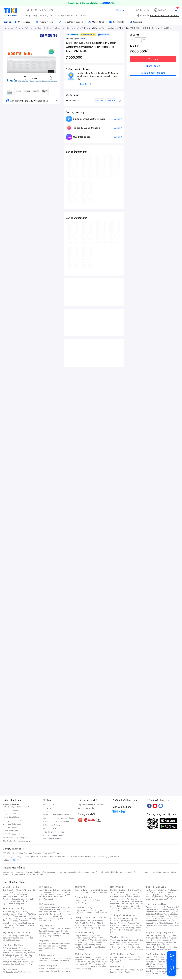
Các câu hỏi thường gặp (12, 810)
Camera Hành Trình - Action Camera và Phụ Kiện (161, 940)
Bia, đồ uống (12, 921)
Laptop (97, 928)
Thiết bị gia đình (24, 972)
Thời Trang (132, 890)
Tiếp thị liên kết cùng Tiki (53, 832)
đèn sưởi (158, 957)
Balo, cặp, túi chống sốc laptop (91, 891)
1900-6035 (14, 804)
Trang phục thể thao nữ (155, 907)
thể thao (84, 15)
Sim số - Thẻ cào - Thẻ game (131, 949)
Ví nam (41, 969)
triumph (100, 872)
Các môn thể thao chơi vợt (162, 919)
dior (12, 872)
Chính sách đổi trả (10, 827)
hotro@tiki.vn (23, 838)
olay (152, 872)
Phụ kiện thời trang (84, 897)
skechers (86, 872)
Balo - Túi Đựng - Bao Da (161, 942)
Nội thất (86, 940)
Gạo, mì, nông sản (16, 918)
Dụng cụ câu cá (158, 916)
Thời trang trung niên (52, 899)
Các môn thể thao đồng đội (162, 918)
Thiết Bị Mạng (88, 925)
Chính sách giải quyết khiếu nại (56, 822)
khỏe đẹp (59, 15)
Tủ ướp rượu (172, 899)
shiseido (6, 874)
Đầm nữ (48, 890)
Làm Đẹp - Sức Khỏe (13, 945)
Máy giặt (154, 894)
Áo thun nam (44, 907)
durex (59, 872)
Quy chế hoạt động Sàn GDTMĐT (91, 804)
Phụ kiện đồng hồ (86, 913)
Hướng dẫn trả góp (10, 831)
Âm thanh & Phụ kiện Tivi (156, 890)
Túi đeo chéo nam (53, 969)
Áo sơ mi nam (54, 909)
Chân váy (56, 894)
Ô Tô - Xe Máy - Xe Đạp (122, 954)
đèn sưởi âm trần (158, 973)
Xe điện (134, 957)
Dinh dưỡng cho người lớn (17, 899)
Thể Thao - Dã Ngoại (156, 904)
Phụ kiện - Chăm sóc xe (120, 957)
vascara (6, 872)
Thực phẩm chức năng (16, 950)
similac (158, 872)
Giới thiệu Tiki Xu (50, 828)
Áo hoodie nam (50, 912)
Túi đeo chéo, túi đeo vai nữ (50, 958)
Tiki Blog (47, 808)
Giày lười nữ (60, 933)
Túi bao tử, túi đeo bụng (60, 971)
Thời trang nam (46, 904)
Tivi (152, 897)
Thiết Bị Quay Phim (160, 947)
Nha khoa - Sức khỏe (125, 947)
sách (77, 15)
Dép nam (51, 946)
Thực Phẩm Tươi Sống (13, 908)
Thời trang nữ (45, 887)
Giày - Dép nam (46, 940)
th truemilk (31, 872)
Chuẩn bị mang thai (16, 904)
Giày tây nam (56, 943)
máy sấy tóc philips (164, 959)
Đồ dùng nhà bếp (10, 972)
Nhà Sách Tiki (117, 966)
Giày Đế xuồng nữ (54, 936)
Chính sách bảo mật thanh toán (56, 815)
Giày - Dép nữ (45, 925)
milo (79, 872)
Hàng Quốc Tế (117, 887)
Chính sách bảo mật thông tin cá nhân (58, 818)
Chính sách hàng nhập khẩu (14, 834)
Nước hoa (12, 962)
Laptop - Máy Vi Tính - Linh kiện (91, 917)
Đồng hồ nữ (88, 910)
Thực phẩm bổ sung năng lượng (162, 924)
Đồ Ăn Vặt (83, 964)
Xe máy (118, 959)
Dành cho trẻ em (15, 923)
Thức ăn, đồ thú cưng (15, 925)
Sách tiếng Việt (116, 970)
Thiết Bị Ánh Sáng (162, 938)
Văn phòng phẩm (131, 970)
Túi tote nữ (53, 961)
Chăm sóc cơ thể (15, 953)
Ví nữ (65, 958)
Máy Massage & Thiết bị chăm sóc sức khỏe (19, 954)
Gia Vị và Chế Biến (86, 962)
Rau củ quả (11, 914)
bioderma (68, 872)
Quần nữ (55, 890)
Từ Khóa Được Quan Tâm (158, 954)
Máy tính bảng (14, 940)
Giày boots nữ (48, 933)
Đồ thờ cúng (84, 947)
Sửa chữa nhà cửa (86, 938)
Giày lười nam (44, 943)
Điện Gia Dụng (10, 969)
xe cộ (41, 15)
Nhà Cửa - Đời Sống (84, 932)
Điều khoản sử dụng (51, 825)
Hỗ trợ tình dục (23, 962)
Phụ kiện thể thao (162, 912)
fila (34, 874)
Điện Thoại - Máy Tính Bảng (17, 932)
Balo (76, 890)
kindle (115, 872)
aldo (94, 872)
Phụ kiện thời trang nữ (83, 900)
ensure (53, 872)
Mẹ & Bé (125, 899)
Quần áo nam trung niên (53, 918)
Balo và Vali (80, 887)
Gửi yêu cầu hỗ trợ (10, 814)
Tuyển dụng (48, 811)
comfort (166, 872)
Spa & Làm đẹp (128, 942)
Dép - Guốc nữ (57, 929)
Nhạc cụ (93, 947)
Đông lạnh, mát (20, 916)
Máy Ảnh (167, 949)
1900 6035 (14, 860)
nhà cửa (69, 15)
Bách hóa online (122, 901)
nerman (123, 872)
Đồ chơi (28, 890)
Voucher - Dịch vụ (119, 937)
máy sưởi (150, 957)
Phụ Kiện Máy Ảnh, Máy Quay (158, 936)
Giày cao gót (44, 929)
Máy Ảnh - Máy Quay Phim (159, 932)
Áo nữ (41, 890)
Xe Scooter (132, 959)
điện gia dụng (30, 15)
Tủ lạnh (154, 892)
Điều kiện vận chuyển (52, 839)
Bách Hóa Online (83, 954)
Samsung (82, 39)
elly (74, 872)
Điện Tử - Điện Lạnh (156, 887)
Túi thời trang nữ (47, 955)
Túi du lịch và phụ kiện (89, 890)
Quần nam (54, 907)
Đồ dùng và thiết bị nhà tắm (91, 942)
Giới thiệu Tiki (48, 804)
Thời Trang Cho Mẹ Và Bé (13, 890)
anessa (138, 872)
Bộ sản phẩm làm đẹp (18, 963)
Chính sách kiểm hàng (12, 824)
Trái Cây (6, 912)
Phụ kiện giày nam (51, 948)
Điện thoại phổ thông (15, 938)
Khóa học (132, 940)
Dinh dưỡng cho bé (15, 897)
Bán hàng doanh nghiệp (53, 835)
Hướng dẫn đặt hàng (11, 817)
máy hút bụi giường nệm (161, 967)
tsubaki (40, 874)
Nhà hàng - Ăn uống (124, 945)
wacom (130, 872)
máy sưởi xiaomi (164, 966)
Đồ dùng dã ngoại (162, 909)
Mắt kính (96, 900)
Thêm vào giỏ (153, 65)
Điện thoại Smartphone (12, 936)
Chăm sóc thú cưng (82, 957)
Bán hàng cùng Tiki (86, 808)
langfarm (15, 874)
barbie (40, 872)
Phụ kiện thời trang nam (90, 901)
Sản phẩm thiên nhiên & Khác (17, 956)
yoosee (145, 872)
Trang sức (79, 910)
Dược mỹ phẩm (25, 964)
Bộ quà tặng (86, 969)
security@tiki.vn (23, 841)
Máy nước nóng (161, 897)
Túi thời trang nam (48, 965)
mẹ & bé (49, 15)
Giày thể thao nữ (166, 923)
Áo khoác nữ (58, 892)
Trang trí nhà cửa (81, 936)
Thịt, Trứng (15, 912)
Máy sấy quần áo (159, 899)
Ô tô (124, 959)
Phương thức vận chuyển (13, 820)
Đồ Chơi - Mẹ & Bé (12, 887)
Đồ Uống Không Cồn (89, 966)
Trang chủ (144, 10)
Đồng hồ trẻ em (101, 913)
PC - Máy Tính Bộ (86, 928)
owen (46, 872)
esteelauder (20, 872)
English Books (124, 972)
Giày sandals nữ (52, 931)
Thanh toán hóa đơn (118, 940)
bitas (173, 872)
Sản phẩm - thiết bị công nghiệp (126, 905)
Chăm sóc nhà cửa (18, 928)
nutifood (108, 872)
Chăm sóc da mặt (10, 948)
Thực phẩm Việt (24, 914)
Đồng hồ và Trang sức (85, 907)
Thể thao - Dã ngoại (122, 894)
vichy (29, 874)
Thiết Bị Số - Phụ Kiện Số (122, 915)
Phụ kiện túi (64, 961)
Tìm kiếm (120, 10)
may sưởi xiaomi (159, 964)
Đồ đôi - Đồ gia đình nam (57, 914)
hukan (22, 874)
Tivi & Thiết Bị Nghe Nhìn (124, 907)
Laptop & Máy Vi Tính (129, 904)
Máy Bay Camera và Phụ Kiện (161, 948)
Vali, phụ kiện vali (100, 892)
